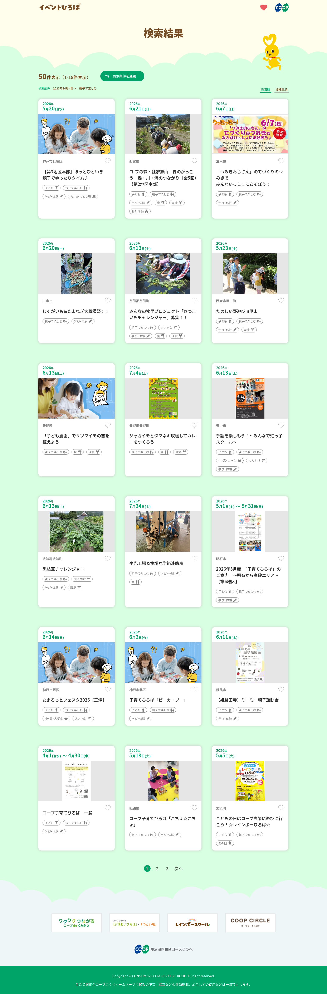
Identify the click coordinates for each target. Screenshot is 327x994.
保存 (108, 161)
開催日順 (281, 89)
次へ (178, 868)
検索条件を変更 (124, 75)
